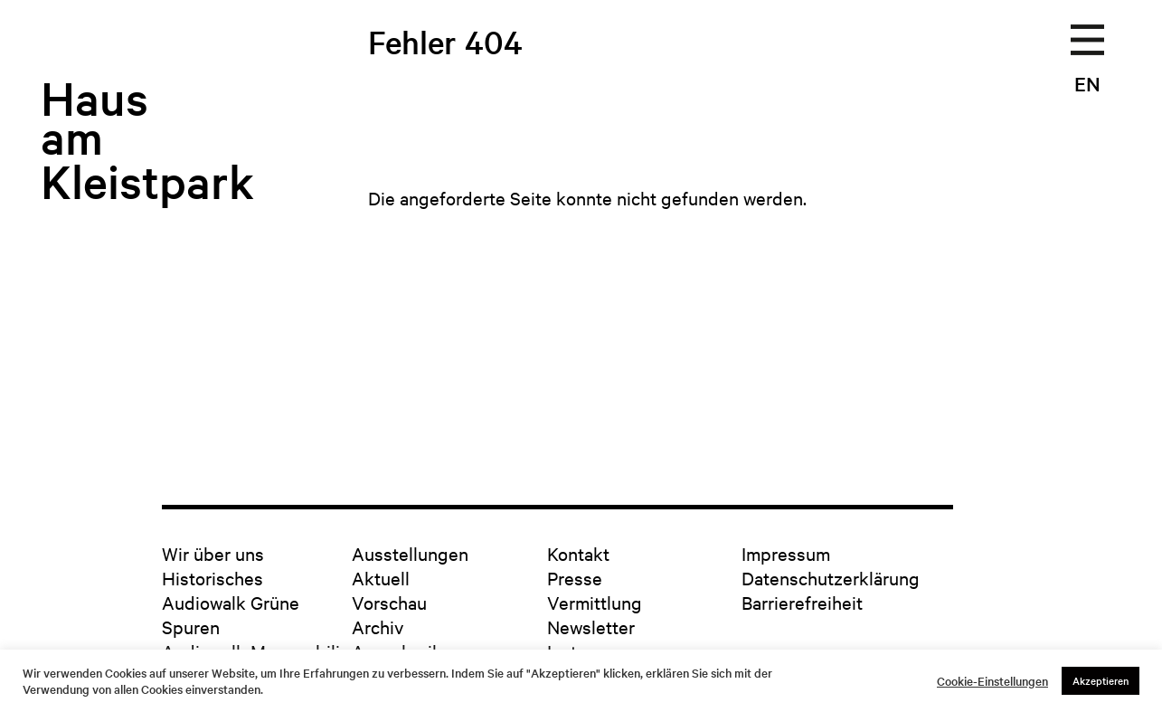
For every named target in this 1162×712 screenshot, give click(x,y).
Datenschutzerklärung (831, 577)
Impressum (786, 553)
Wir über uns (213, 553)
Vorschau (389, 602)
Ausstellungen (410, 553)
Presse (574, 577)
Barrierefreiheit (802, 602)
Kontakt (578, 553)
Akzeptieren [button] (1100, 680)
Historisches (212, 577)
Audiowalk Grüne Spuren (230, 614)
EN (1087, 83)
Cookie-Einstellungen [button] (992, 681)
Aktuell (381, 577)
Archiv (377, 626)
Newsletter (591, 626)
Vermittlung (594, 602)
